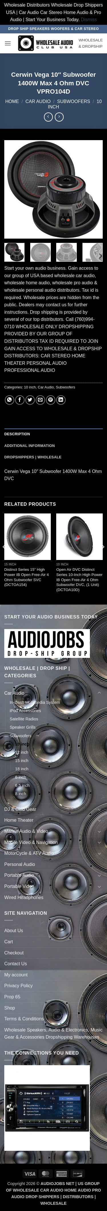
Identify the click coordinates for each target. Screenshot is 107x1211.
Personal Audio (19, 864)
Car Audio (38, 101)
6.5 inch (22, 785)
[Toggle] (99, 693)
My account (16, 974)
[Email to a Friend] (40, 400)
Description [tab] (17, 434)
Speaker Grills (22, 727)
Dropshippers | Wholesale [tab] (32, 457)
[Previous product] (59, 116)
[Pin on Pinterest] (50, 400)
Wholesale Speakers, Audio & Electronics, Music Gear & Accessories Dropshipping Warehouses (53, 1033)
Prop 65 (12, 996)
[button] (7, 43)
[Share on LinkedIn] (61, 400)
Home (12, 101)
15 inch (21, 760)
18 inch (21, 769)
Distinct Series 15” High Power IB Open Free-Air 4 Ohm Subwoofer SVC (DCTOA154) (26, 577)
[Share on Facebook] (20, 400)
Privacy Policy (18, 985)
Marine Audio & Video (26, 831)
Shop (9, 1008)
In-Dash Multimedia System (35, 702)
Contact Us (15, 963)
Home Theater (18, 820)
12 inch (21, 752)
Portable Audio (19, 875)
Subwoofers (73, 101)
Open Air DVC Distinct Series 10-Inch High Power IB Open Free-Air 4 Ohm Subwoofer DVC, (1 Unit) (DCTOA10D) (79, 579)
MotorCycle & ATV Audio (29, 853)
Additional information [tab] (29, 446)
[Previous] (4, 558)
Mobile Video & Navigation (31, 842)
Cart (8, 941)
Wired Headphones (23, 897)
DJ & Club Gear (20, 809)
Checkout (14, 952)
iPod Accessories (25, 710)
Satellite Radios (24, 719)
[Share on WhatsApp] (9, 400)
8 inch (20, 793)
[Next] (100, 255)
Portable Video (19, 886)
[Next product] (48, 116)
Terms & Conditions (24, 1018)
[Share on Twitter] (30, 400)
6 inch (20, 777)
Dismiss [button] (89, 19)
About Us (13, 930)
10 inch (30, 387)
